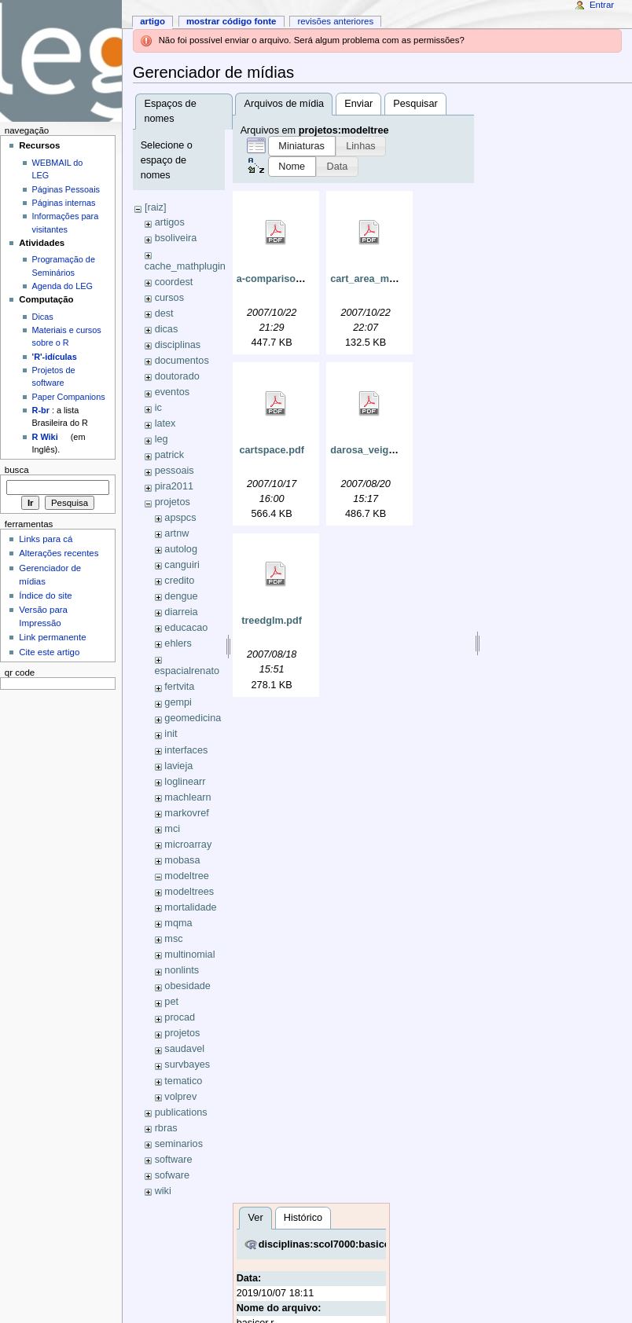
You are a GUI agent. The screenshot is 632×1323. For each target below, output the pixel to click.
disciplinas (178, 344)
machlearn (187, 797)
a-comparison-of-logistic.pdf (304, 278)
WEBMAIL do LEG (57, 169)
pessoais (174, 470)
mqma (178, 923)
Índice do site (45, 595)
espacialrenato (187, 670)
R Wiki (45, 437)
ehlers (178, 643)
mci (172, 828)
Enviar (358, 103)
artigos (170, 222)
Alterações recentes (58, 553)
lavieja (178, 765)
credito (179, 580)
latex (165, 423)
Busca (17, 470)
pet (171, 1001)
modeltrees (189, 891)
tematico (183, 1081)
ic (158, 407)
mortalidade (190, 907)
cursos (169, 297)
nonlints (181, 970)
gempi (178, 702)
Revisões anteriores (335, 21)
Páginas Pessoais (66, 189)
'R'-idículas (54, 356)
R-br (41, 410)
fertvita (179, 686)
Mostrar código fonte (231, 21)
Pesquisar (415, 103)
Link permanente (52, 637)
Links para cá (45, 539)
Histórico (303, 1217)
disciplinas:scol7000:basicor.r (330, 1244)
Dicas (42, 316)
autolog (180, 549)
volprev (180, 1096)
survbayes (187, 1064)
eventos (172, 392)
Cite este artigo (49, 652)
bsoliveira (176, 238)
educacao (186, 627)
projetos (172, 502)
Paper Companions (68, 396)
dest (164, 313)
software (174, 1159)
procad (179, 1017)
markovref (186, 813)
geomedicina (192, 718)
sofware (172, 1175)
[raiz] (156, 207)
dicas (166, 329)
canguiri (181, 564)
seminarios (179, 1143)
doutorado (177, 376)
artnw (176, 533)
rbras (166, 1128)
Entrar (602, 4)
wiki (163, 1191)
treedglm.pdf (271, 620)
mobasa (182, 860)
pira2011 (174, 486)
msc (173, 938)
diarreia (180, 612)
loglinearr (184, 781)
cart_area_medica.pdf (381, 278)
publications (181, 1112)
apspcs (180, 517)
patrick (169, 454)
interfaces (186, 750)
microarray (187, 844)
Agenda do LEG (62, 286)
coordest (174, 282)
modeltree (186, 875)
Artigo (152, 21)
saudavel (184, 1048)
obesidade (187, 985)
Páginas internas (64, 202)
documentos (182, 360)
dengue (180, 596)
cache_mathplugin (185, 266)
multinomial (189, 954)
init (170, 733)
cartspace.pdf (271, 450)
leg (161, 439)
